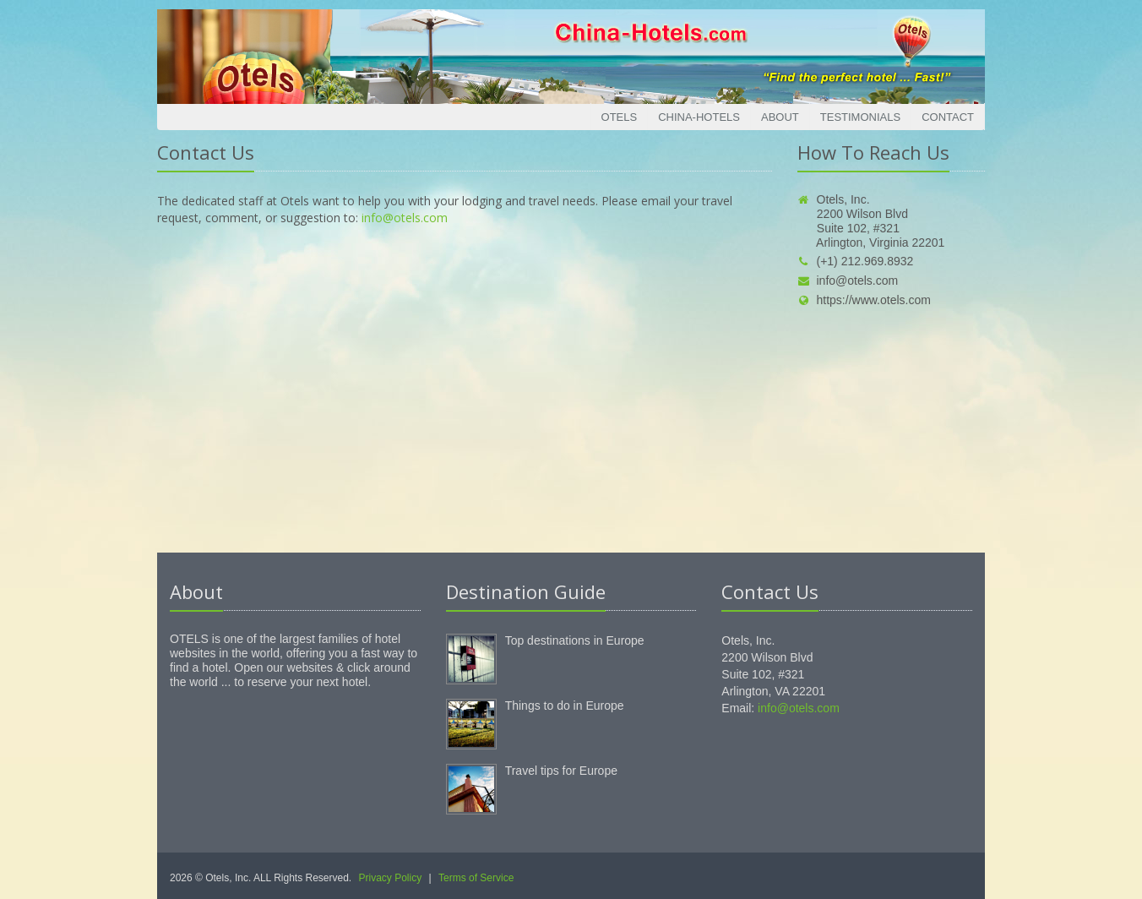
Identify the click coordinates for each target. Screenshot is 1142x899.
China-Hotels (699, 117)
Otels (619, 117)
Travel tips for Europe (561, 770)
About (780, 117)
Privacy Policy (390, 878)
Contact (948, 117)
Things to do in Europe (564, 705)
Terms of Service (476, 878)
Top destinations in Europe (574, 640)
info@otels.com (405, 218)
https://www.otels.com (864, 300)
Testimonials (860, 117)
